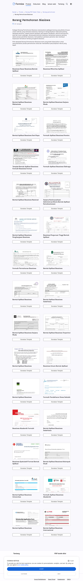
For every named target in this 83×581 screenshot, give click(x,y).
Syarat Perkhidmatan (40, 579)
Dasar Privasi (51, 579)
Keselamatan (61, 579)
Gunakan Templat (26, 75)
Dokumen (36, 4)
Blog (44, 4)
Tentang (16, 553)
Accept (41, 569)
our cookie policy (23, 565)
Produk (28, 4)
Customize (24, 573)
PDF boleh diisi (60, 553)
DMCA (69, 579)
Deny (59, 573)
